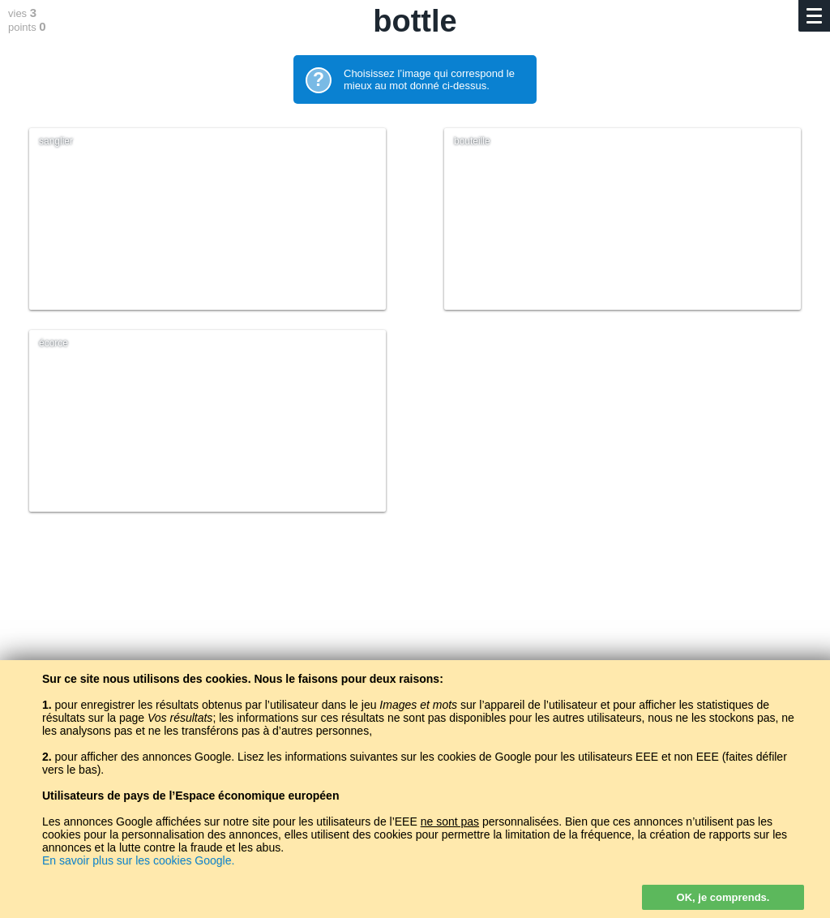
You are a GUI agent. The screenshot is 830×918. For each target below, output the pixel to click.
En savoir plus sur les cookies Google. (138, 860)
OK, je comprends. (723, 897)
